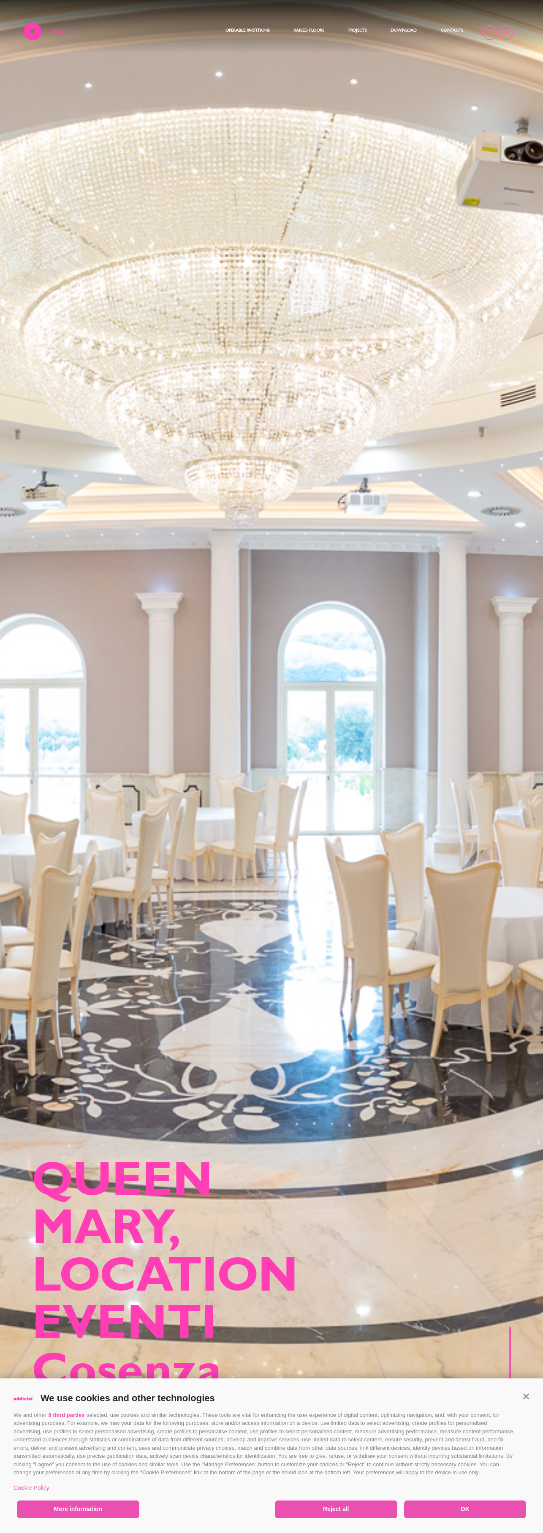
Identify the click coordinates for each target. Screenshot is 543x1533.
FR (505, 33)
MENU (61, 33)
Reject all (336, 1509)
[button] (526, 1396)
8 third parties (66, 1415)
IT (488, 33)
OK (465, 1509)
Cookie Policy (31, 1487)
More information (78, 1509)
